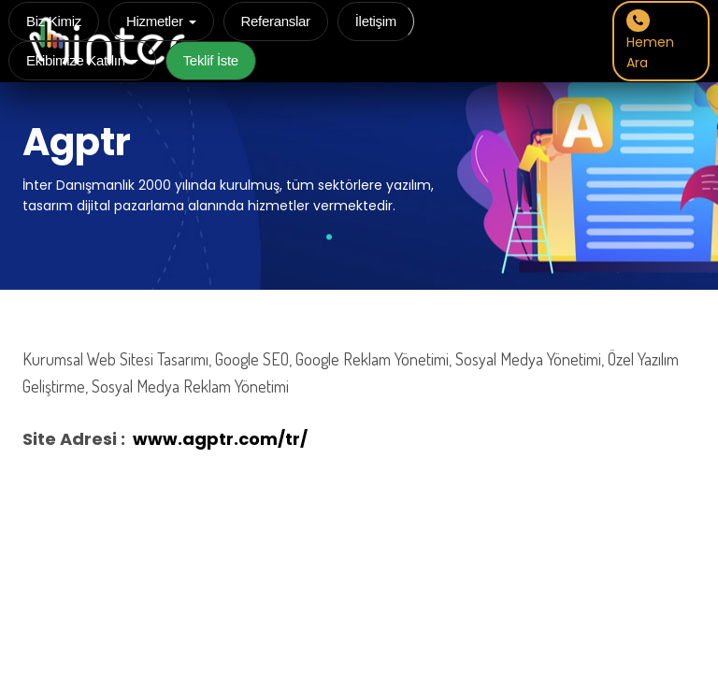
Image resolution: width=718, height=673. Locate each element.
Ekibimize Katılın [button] (82, 60)
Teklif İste (210, 60)
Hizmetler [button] (161, 21)
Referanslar (275, 21)
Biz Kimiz (53, 21)
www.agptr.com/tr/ (220, 439)
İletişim (375, 21)
